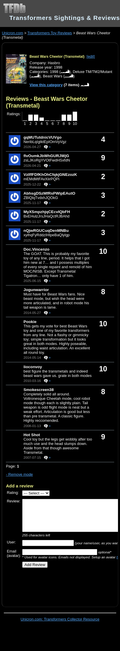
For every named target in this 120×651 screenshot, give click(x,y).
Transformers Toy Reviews (49, 33)
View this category (46, 85)
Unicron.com (12, 33)
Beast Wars (52, 76)
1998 (54, 71)
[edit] (91, 56)
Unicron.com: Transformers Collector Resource (60, 619)
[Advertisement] (57, 585)
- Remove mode (19, 474)
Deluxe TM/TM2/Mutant (92, 71)
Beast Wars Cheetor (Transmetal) (56, 57)
